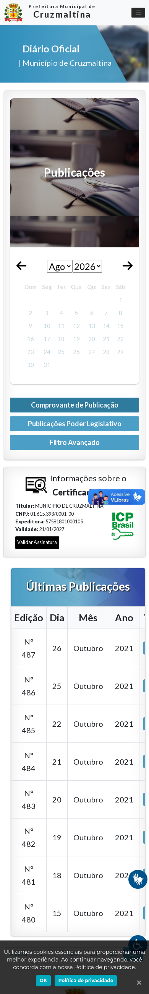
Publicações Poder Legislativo (74, 423)
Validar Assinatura (37, 542)
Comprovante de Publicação (74, 405)
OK (43, 980)
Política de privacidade (85, 980)
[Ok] (137, 982)
